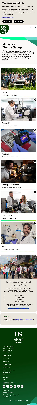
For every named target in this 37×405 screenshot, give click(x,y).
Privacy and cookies (8, 392)
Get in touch (6, 359)
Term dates (6, 377)
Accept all (18, 21)
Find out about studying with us (18, 308)
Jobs (4, 379)
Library (4, 374)
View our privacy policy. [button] (8, 17)
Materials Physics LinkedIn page (23, 319)
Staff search (6, 361)
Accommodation (7, 372)
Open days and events (8, 370)
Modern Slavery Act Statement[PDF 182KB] (11, 395)
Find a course (6, 367)
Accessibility (6, 390)
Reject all (7, 21)
